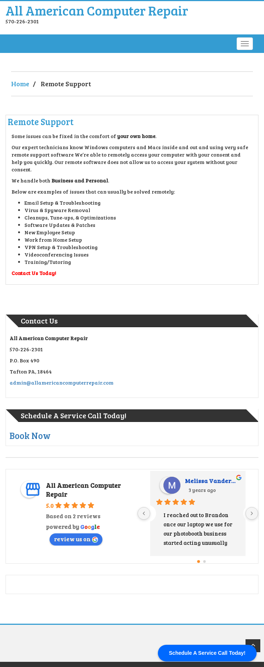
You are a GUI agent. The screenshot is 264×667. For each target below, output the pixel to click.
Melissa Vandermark (212, 481)
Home (20, 83)
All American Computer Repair (97, 10)
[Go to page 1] (204, 561)
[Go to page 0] (198, 561)
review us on (76, 539)
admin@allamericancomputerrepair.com (62, 382)
